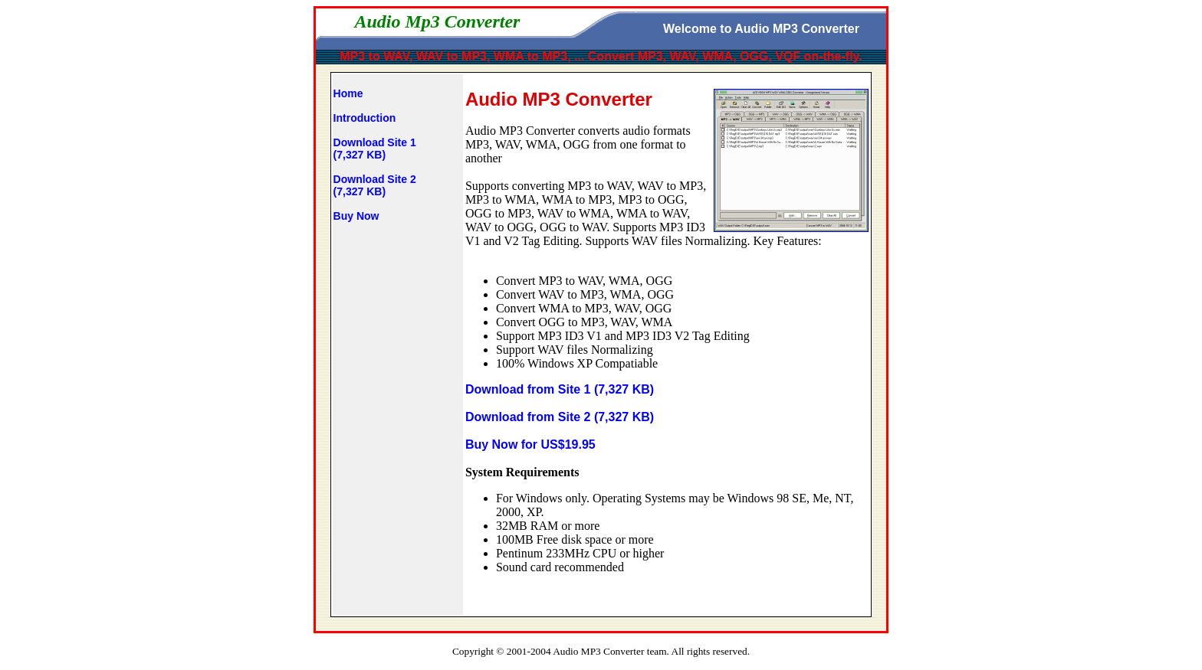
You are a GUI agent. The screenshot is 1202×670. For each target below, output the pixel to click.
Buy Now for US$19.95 (530, 444)
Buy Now (356, 216)
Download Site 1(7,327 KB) (374, 148)
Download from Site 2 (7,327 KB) (559, 416)
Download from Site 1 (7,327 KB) (559, 389)
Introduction (364, 118)
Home (348, 93)
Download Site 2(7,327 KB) (374, 185)
